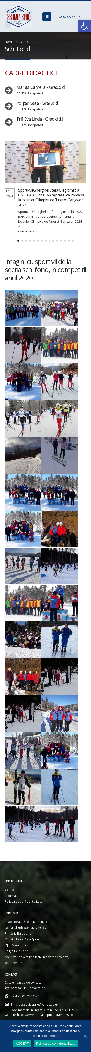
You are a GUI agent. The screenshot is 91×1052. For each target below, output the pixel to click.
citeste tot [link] (26, 231)
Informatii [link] (11, 895)
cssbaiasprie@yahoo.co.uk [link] (39, 1004)
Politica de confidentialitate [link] (23, 901)
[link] (84, 26)
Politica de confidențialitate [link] (55, 1043)
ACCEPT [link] (22, 1043)
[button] (18, 240)
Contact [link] (10, 890)
